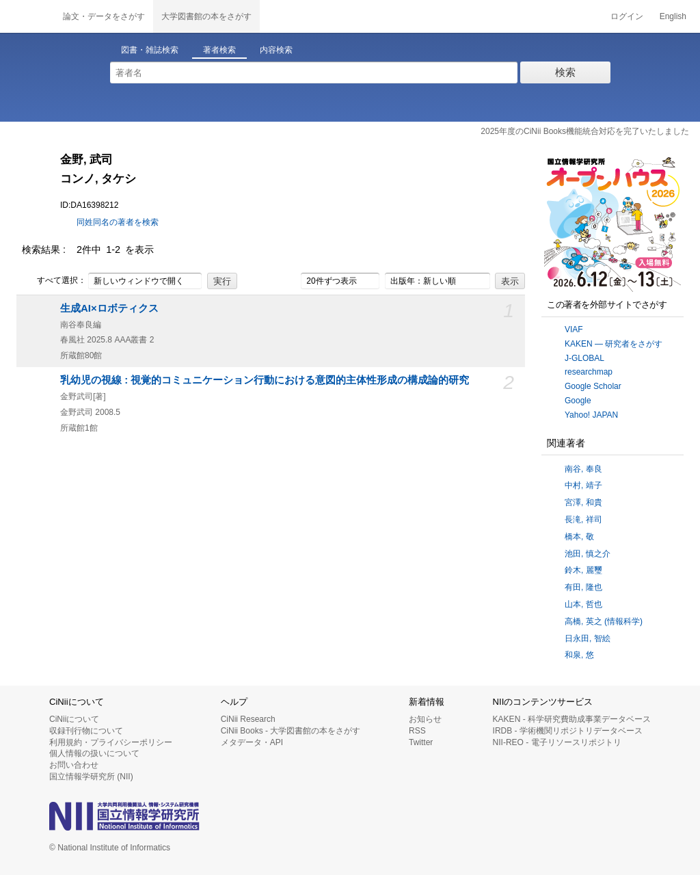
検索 (565, 72)
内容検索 (276, 50)
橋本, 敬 (579, 536)
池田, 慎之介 (587, 553)
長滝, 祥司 (583, 519)
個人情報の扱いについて (94, 753)
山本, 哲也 (583, 604)
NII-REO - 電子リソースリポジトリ (557, 742)
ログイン (626, 16)
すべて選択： (54, 281)
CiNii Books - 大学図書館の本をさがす (291, 731)
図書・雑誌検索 (149, 50)
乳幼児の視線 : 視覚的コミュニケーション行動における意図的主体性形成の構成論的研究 (264, 380)
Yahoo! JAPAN (591, 415)
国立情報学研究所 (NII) (91, 776)
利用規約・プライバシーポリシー (110, 742)
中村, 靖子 (583, 485)
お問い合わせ (73, 765)
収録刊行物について (86, 731)
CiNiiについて (74, 719)
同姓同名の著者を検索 (118, 222)
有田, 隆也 (583, 587)
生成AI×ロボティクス (109, 308)
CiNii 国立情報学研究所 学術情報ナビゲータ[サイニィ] (27, 16)
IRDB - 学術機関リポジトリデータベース (568, 731)
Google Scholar (593, 386)
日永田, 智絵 (587, 638)
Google (578, 400)
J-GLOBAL (584, 358)
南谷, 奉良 (583, 469)
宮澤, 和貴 (583, 502)
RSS (417, 731)
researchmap (588, 372)
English (673, 16)
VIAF (574, 329)
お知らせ (425, 719)
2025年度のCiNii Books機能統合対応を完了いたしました (585, 131)
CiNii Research (248, 719)
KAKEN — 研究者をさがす (613, 344)
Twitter (421, 742)
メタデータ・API (252, 742)
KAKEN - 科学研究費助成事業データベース (572, 719)
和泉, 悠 (579, 655)
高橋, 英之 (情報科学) (604, 621)
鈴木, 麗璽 (583, 570)
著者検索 (219, 50)
